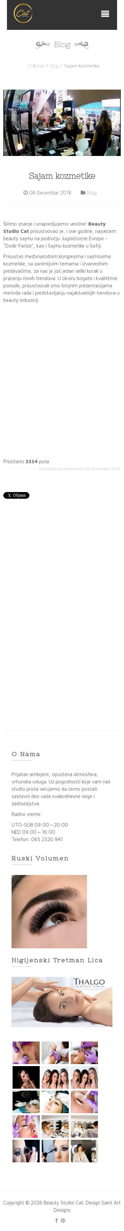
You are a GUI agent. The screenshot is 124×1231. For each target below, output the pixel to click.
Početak (36, 65)
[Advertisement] (62, 576)
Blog (54, 65)
